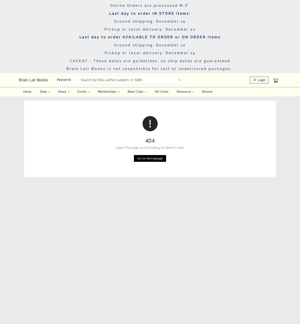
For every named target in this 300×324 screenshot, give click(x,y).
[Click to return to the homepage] (150, 158)
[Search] (180, 80)
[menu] (150, 91)
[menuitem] (27, 91)
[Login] (259, 80)
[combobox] (67, 80)
